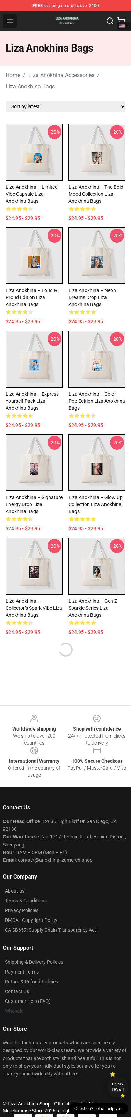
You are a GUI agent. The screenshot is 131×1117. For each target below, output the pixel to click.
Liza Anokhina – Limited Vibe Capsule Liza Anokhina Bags (32, 194)
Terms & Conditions (26, 900)
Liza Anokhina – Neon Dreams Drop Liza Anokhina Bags (92, 297)
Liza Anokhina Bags (30, 86)
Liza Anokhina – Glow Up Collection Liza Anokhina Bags (95, 504)
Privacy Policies (21, 910)
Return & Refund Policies (31, 981)
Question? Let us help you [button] (98, 1108)
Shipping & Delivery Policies (34, 962)
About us (14, 891)
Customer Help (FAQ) (28, 1001)
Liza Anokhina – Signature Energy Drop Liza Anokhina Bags (34, 504)
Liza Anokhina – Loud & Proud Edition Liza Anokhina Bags (31, 297)
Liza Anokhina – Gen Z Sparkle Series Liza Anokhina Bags (92, 608)
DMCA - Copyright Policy (31, 920)
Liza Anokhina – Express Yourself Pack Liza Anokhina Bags (32, 401)
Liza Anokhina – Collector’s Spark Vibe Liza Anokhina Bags (34, 608)
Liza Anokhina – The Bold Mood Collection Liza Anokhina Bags (95, 194)
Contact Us (17, 991)
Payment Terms (22, 972)
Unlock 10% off (118, 1087)
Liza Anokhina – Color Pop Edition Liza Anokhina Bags (96, 401)
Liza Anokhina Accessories (61, 75)
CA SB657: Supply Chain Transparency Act (50, 930)
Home (13, 75)
